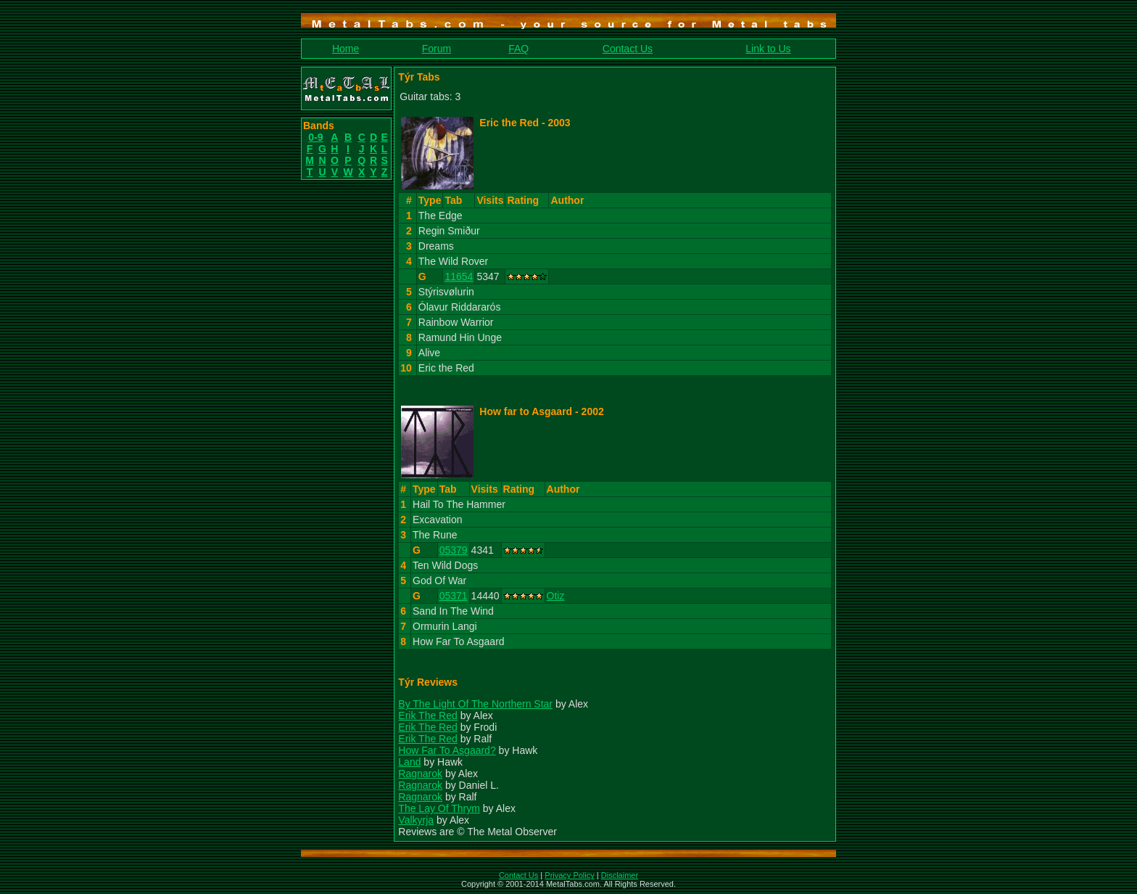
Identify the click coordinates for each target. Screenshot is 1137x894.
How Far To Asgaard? (446, 750)
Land (409, 762)
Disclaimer (619, 875)
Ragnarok (420, 773)
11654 (459, 276)
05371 (453, 596)
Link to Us (767, 48)
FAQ (518, 48)
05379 (453, 550)
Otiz (556, 596)
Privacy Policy (569, 875)
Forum (436, 48)
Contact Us (628, 48)
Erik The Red (427, 715)
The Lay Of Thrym (439, 808)
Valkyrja (416, 820)
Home (345, 48)
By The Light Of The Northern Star (475, 704)
